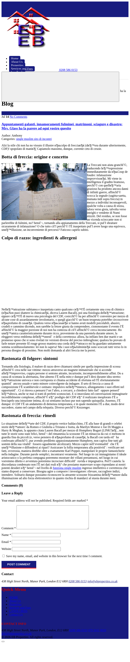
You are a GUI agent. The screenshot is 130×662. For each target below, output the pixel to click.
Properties (15, 608)
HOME (13, 602)
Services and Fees (20, 612)
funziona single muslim (67, 468)
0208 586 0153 (78, 585)
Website (6, 553)
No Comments (18, 116)
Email (6, 546)
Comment (9, 532)
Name (6, 539)
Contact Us (16, 619)
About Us (15, 605)
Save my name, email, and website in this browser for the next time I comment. (54, 560)
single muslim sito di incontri (34, 139)
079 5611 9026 (97, 634)
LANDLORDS (18, 615)
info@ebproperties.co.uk (102, 585)
